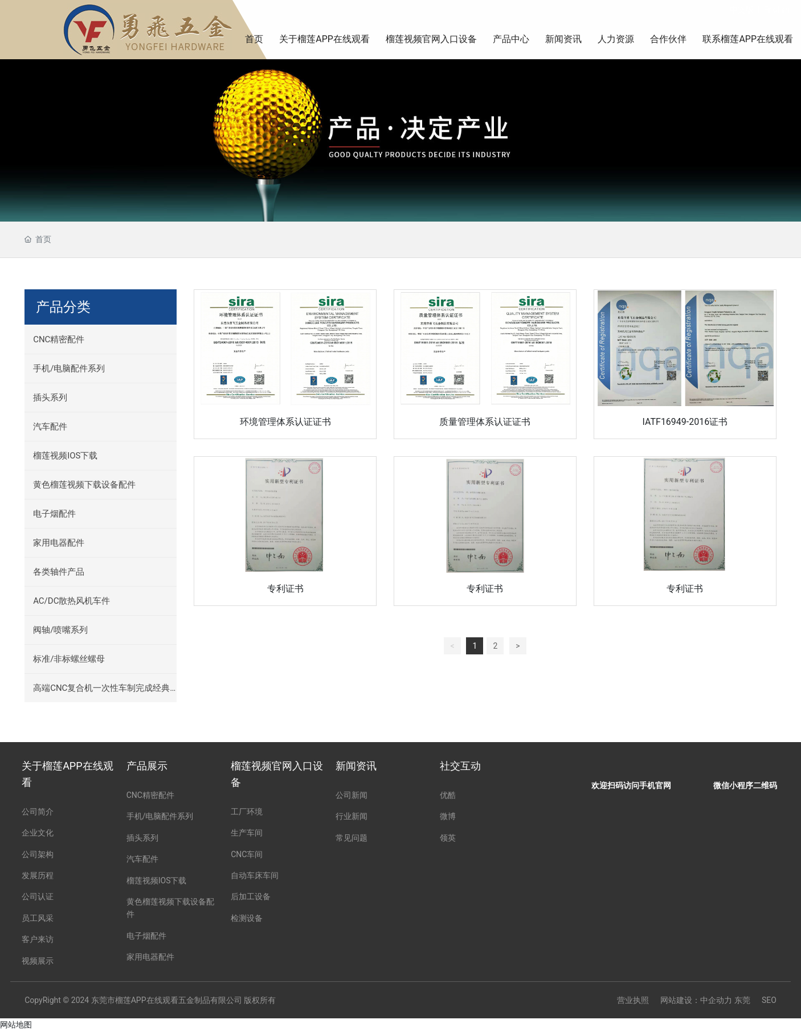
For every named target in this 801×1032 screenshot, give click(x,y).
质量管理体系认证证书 (484, 421)
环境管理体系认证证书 (285, 421)
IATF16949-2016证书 (685, 421)
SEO (769, 1000)
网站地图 (16, 1024)
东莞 (742, 1000)
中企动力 (716, 1000)
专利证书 (285, 588)
